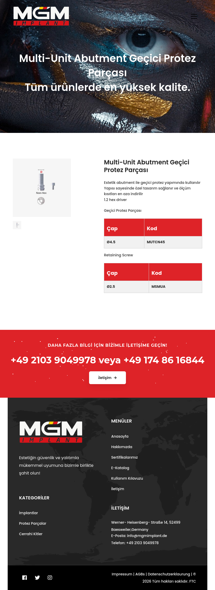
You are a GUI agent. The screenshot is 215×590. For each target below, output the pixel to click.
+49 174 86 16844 (163, 360)
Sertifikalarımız (124, 457)
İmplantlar (28, 512)
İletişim (117, 488)
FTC (192, 581)
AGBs (140, 574)
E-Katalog (120, 467)
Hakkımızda (121, 446)
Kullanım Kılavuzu (127, 478)
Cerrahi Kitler (30, 533)
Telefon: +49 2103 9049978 (135, 543)
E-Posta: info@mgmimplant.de (139, 535)
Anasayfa (119, 436)
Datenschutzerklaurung (169, 574)
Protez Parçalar (32, 523)
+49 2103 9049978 (53, 360)
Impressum (122, 574)
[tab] (17, 223)
